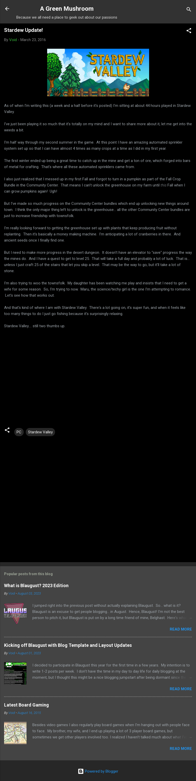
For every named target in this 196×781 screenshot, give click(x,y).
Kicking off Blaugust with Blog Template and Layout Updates (68, 645)
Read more (181, 629)
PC (19, 432)
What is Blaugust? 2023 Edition (36, 585)
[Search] (189, 10)
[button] (189, 31)
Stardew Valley (40, 432)
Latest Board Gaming (26, 705)
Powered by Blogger (98, 771)
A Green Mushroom (67, 8)
